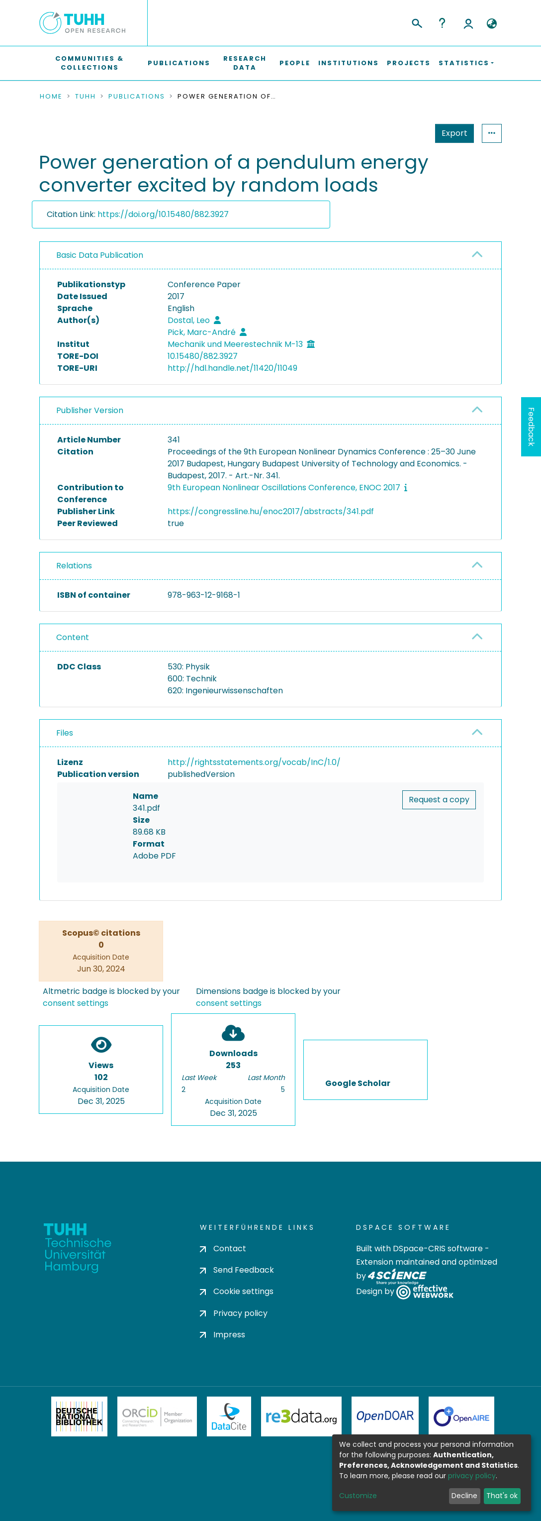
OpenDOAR (385, 1416)
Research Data (245, 63)
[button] (491, 24)
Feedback (531, 426)
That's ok (502, 1496)
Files (64, 733)
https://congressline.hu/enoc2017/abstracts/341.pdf (271, 511)
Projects (409, 63)
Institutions (348, 63)
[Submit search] (416, 22)
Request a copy (439, 799)
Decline (464, 1496)
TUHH (85, 96)
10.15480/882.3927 (203, 356)
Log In (468, 23)
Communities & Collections (89, 63)
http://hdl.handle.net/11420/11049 (232, 368)
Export (406, 133)
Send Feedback (237, 1270)
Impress (222, 1334)
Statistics (451, 133)
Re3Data (301, 1416)
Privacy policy (234, 1313)
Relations (74, 565)
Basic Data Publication (99, 255)
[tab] (270, 255)
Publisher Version (89, 410)
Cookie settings (236, 1291)
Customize (358, 1496)
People (294, 63)
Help (442, 23)
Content (72, 637)
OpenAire (461, 1416)
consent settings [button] (75, 1003)
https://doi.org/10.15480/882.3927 (163, 214)
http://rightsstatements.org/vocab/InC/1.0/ (254, 762)
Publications (179, 63)
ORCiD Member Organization (157, 1416)
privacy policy (472, 1476)
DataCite (229, 1416)
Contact (223, 1248)
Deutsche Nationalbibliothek (79, 1416)
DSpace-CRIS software (438, 1248)
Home (51, 96)
